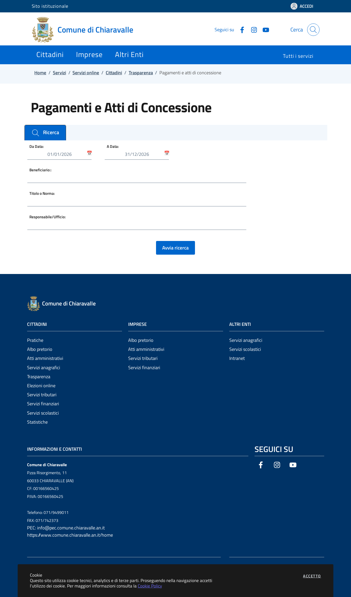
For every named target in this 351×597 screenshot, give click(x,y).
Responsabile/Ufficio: (47, 217)
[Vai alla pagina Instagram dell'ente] (252, 29)
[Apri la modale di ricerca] (313, 29)
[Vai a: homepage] (86, 29)
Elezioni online (41, 385)
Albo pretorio (39, 349)
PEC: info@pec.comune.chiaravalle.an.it (66, 527)
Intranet (237, 358)
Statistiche (37, 421)
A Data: (113, 146)
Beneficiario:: (40, 170)
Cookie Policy (150, 586)
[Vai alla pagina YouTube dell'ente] (264, 29)
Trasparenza (38, 376)
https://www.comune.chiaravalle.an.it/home (70, 534)
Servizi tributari (41, 394)
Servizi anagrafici (43, 367)
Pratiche (35, 340)
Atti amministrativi (45, 358)
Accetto (312, 576)
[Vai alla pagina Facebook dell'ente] (240, 29)
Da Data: (36, 146)
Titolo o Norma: (42, 193)
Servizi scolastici (43, 412)
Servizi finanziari (43, 403)
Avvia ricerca (175, 248)
